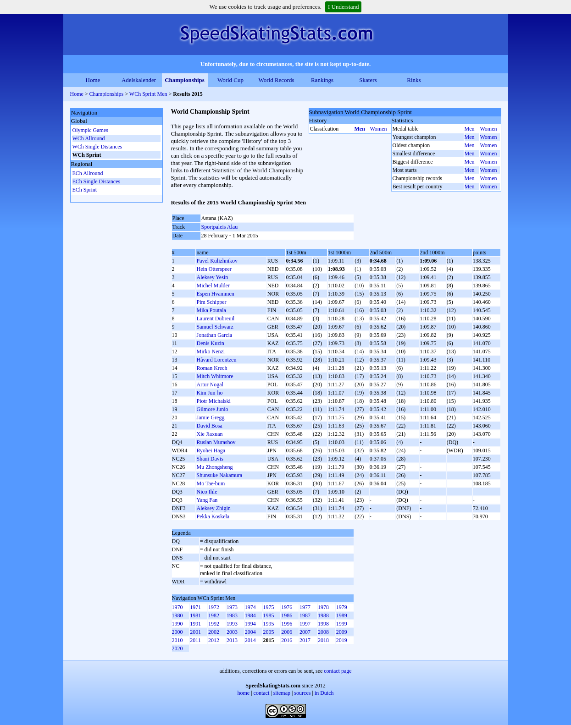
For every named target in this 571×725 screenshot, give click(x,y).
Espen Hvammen (215, 294)
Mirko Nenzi (210, 351)
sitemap (281, 693)
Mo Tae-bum (210, 483)
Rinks (414, 80)
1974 (250, 607)
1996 (286, 624)
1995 (268, 624)
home (244, 693)
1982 (213, 615)
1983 (232, 615)
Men (360, 129)
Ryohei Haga (210, 450)
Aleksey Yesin (212, 277)
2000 (177, 632)
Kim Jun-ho (209, 393)
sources (302, 693)
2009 (341, 632)
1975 (268, 607)
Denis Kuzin (210, 343)
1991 (195, 624)
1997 (304, 624)
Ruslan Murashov (215, 442)
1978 (323, 607)
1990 (177, 624)
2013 (232, 640)
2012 (213, 640)
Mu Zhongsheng (214, 467)
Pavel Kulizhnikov (217, 261)
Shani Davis (209, 459)
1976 (286, 607)
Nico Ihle (206, 492)
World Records (276, 80)
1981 (195, 615)
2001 (195, 632)
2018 (323, 640)
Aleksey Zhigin (213, 508)
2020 (177, 648)
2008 (323, 632)
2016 (286, 640)
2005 (268, 632)
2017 (304, 640)
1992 (213, 624)
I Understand (343, 6)
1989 (341, 615)
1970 (177, 607)
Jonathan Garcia (214, 335)
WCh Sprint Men (148, 94)
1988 (323, 615)
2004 (250, 632)
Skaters (368, 80)
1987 (304, 615)
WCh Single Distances (97, 146)
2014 (250, 640)
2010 (177, 640)
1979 (341, 607)
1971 (195, 607)
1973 (232, 607)
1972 (213, 607)
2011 (195, 640)
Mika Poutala (211, 310)
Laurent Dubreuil (215, 318)
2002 (213, 632)
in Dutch (324, 693)
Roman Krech (211, 368)
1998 (323, 624)
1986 (286, 615)
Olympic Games (90, 130)
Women (378, 129)
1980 (177, 615)
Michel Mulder (212, 285)
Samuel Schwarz (214, 327)
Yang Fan (206, 500)
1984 (250, 615)
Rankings (322, 80)
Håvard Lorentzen (216, 360)
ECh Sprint (84, 190)
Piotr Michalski (213, 401)
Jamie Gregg (210, 417)
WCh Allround (88, 138)
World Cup (230, 80)
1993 (232, 624)
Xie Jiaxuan (209, 434)
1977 (304, 607)
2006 (286, 632)
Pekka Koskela (212, 516)
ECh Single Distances (96, 181)
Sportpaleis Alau (219, 227)
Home (93, 80)
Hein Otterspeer (213, 269)
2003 (232, 632)
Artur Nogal (209, 384)
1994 (250, 624)
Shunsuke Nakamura (219, 475)
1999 (341, 624)
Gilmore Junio (212, 409)
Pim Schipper (211, 302)
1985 (268, 615)
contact (262, 693)
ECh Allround (87, 173)
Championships (185, 80)
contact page (337, 671)
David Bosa (209, 426)
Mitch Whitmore (214, 376)
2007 (304, 632)
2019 (341, 640)
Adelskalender (139, 80)
